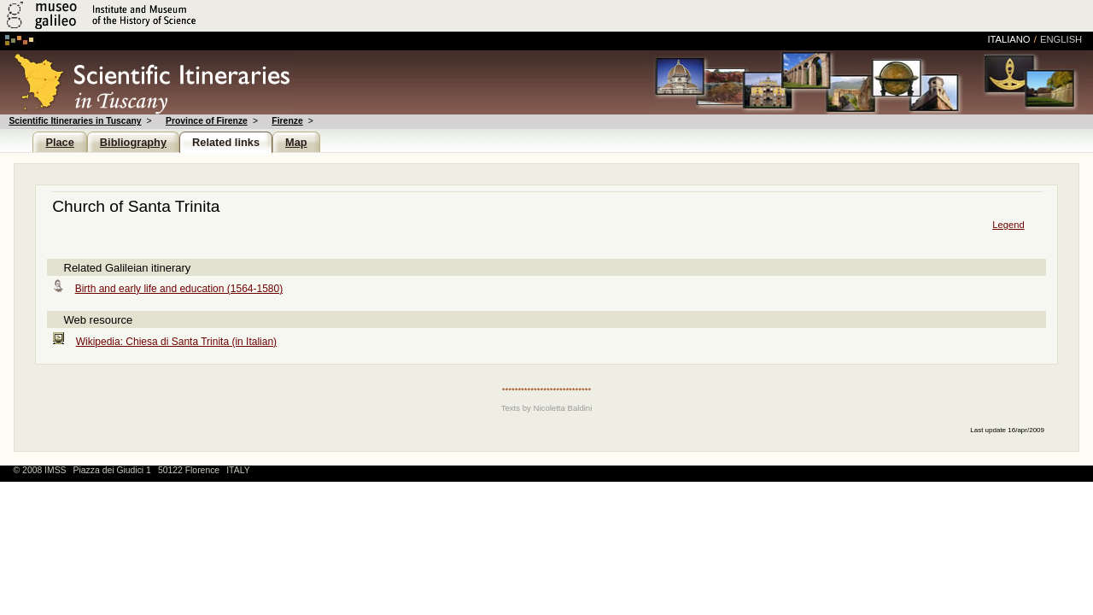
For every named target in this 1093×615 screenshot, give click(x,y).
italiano (1008, 39)
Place (59, 142)
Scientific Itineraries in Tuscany (75, 121)
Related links (226, 142)
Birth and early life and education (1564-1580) (179, 289)
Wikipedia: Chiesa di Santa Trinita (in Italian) (176, 342)
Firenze (287, 121)
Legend (1008, 225)
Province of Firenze (207, 121)
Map (296, 142)
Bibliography (133, 142)
